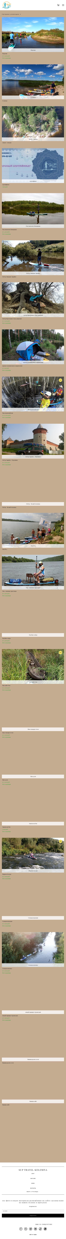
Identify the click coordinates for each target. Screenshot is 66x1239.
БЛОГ (33, 1173)
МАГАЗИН (33, 1178)
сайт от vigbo (33, 1234)
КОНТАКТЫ (33, 1188)
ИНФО (33, 1183)
